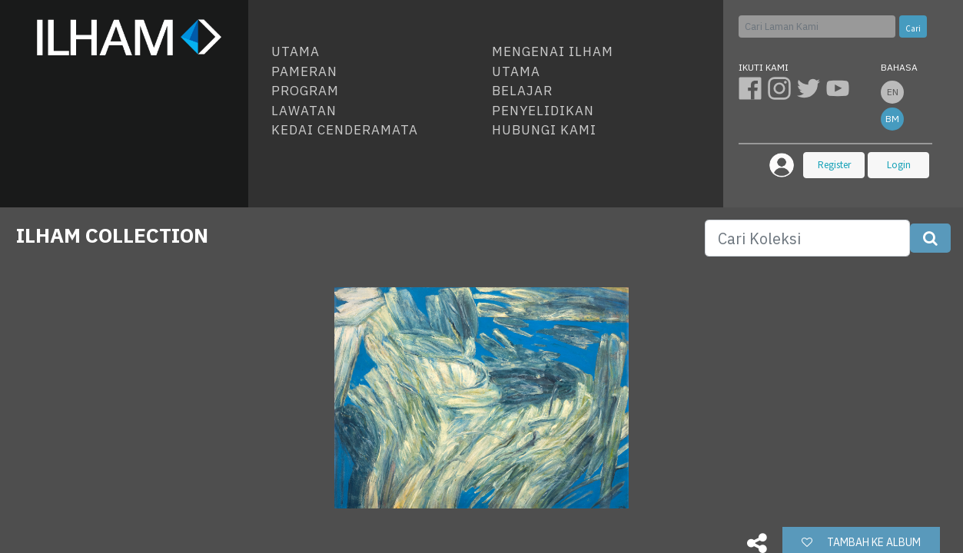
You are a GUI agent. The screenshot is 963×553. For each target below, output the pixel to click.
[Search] (807, 238)
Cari (913, 28)
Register (834, 164)
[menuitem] (375, 52)
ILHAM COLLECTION (112, 235)
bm (892, 118)
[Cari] (817, 26)
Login (899, 164)
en (892, 92)
